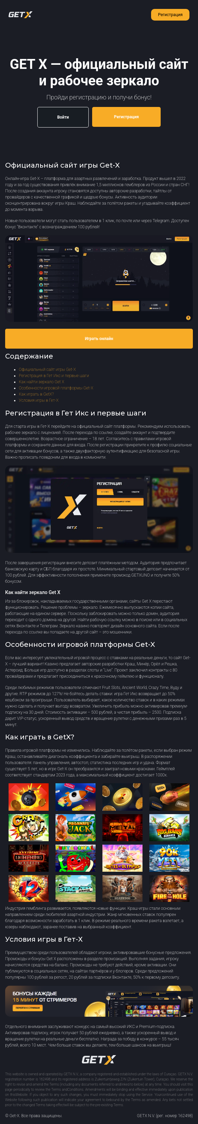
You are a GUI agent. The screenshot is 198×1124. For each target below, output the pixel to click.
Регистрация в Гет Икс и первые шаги (54, 375)
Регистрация (170, 14)
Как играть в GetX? (36, 394)
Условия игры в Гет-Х (39, 400)
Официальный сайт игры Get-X (47, 369)
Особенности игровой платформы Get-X (56, 388)
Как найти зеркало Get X (41, 381)
